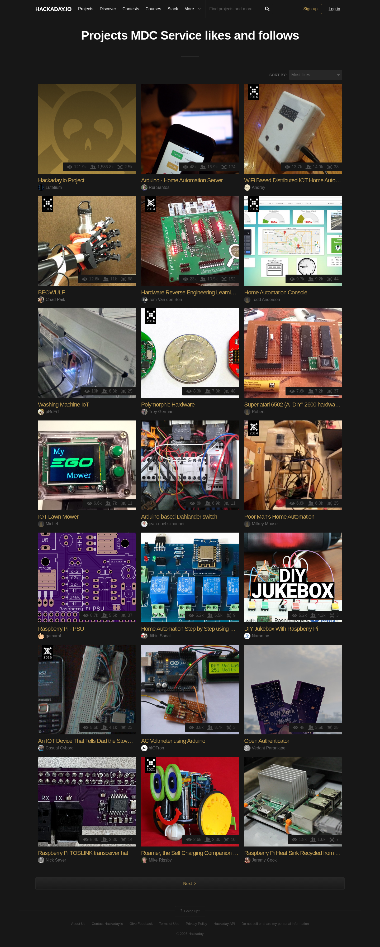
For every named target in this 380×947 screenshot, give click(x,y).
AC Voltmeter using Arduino (173, 741)
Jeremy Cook (260, 860)
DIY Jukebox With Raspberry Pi (281, 629)
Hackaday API (224, 924)
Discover (108, 9)
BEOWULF (51, 293)
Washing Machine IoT (63, 405)
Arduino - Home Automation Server (182, 181)
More (193, 9)
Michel (48, 524)
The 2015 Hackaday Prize (47, 653)
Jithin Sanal (156, 636)
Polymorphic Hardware (168, 405)
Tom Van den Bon (161, 300)
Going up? (189, 912)
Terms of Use (169, 924)
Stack (173, 9)
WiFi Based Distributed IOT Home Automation (297, 181)
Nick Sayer (52, 860)
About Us (78, 924)
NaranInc (256, 636)
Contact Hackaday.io (107, 924)
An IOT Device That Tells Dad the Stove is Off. (91, 741)
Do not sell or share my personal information (275, 924)
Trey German (157, 412)
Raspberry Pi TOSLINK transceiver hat (83, 853)
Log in (334, 9)
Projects (85, 9)
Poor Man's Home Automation (279, 517)
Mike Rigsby (156, 860)
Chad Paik (51, 300)
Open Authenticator (266, 741)
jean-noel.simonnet (162, 524)
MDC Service (166, 36)
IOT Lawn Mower (58, 517)
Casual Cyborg (56, 748)
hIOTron (152, 748)
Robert (254, 412)
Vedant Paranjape (264, 748)
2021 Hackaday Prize (150, 765)
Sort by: (278, 75)
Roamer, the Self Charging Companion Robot (194, 853)
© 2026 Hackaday (190, 934)
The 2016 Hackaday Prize (253, 93)
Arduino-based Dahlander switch (179, 517)
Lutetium (50, 187)
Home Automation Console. (276, 293)
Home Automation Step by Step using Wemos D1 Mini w (207, 629)
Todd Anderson (262, 300)
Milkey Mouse (261, 524)
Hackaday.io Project (61, 181)
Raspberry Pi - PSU (61, 629)
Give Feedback (141, 924)
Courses (153, 9)
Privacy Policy (196, 924)
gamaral (49, 636)
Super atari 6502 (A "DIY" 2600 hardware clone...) (301, 405)
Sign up (310, 9)
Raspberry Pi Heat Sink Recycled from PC (293, 853)
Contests (130, 9)
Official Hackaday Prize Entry (150, 205)
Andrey (254, 187)
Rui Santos (155, 187)
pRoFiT (48, 412)
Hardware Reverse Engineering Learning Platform (199, 293)
